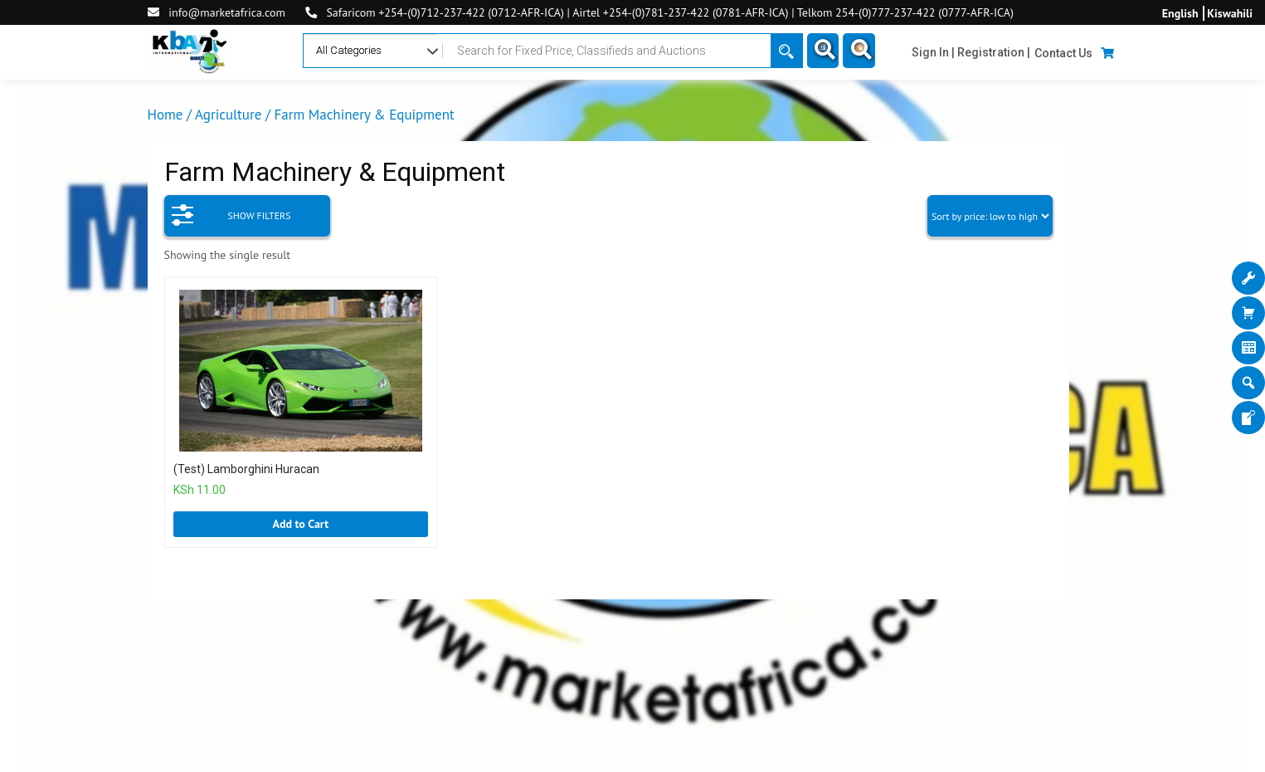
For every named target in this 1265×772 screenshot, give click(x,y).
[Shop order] (990, 216)
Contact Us (1063, 53)
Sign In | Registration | (971, 52)
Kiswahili (1230, 13)
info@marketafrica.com (226, 12)
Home (165, 114)
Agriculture (228, 114)
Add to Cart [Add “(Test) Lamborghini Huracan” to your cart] (300, 523)
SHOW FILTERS (231, 210)
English (1180, 13)
